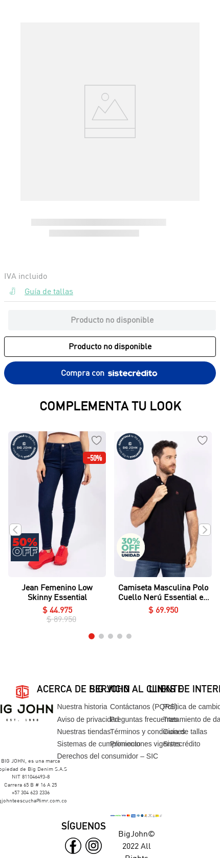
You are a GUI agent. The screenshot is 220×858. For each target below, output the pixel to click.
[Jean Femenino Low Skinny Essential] (57, 530)
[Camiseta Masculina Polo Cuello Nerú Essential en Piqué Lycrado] (163, 530)
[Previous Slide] (15, 529)
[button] (110, 293)
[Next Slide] (204, 529)
